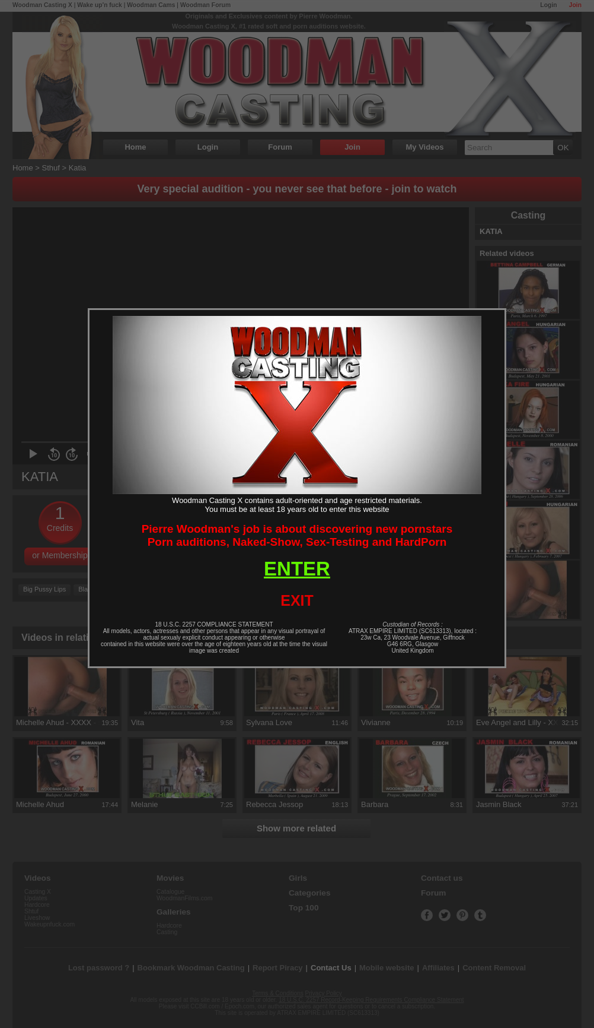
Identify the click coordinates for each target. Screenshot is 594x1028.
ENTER (297, 569)
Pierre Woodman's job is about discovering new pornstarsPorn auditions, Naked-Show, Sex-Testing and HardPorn (297, 535)
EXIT (297, 600)
